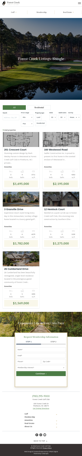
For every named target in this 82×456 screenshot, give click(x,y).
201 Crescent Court (15, 149)
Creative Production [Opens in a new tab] (39, 452)
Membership (41, 12)
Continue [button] (40, 374)
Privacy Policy (47, 448)
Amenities (29, 420)
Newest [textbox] (73, 117)
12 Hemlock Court (54, 209)
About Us (28, 426)
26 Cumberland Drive (16, 269)
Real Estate (69, 12)
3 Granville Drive (13, 209)
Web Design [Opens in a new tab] (28, 452)
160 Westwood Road (56, 149)
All (14, 107)
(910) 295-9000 (41, 396)
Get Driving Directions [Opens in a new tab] (41, 408)
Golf (14, 12)
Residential (39, 107)
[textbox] (26, 117)
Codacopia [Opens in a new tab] (45, 454)
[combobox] (27, 117)
